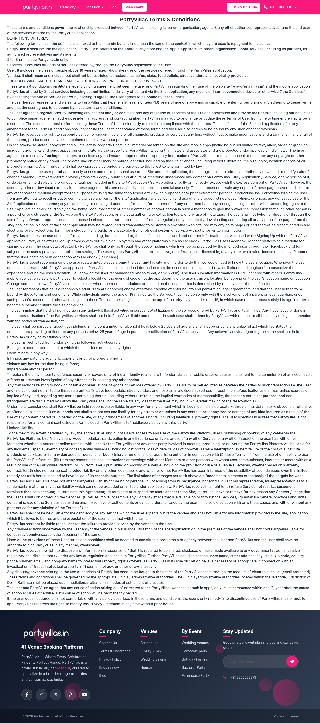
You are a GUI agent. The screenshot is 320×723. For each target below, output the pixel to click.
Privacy (279, 716)
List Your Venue (243, 7)
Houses (146, 667)
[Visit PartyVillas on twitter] (55, 694)
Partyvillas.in (43, 716)
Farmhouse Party (195, 675)
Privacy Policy (110, 659)
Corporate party (194, 651)
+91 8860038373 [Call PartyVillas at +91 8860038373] (243, 677)
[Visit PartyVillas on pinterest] (70, 694)
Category (69, 7)
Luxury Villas (150, 651)
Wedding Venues (195, 643)
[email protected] (296, 572)
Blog (113, 7)
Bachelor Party (193, 667)
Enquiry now (109, 667)
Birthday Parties (194, 659)
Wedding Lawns (153, 659)
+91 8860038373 (281, 7)
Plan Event (134, 7)
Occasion (94, 7)
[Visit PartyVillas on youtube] (84, 694)
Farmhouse (149, 643)
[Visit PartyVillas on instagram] (41, 694)
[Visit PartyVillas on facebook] (26, 694)
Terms (294, 716)
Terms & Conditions (114, 651)
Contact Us (108, 643)
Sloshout (62, 668)
